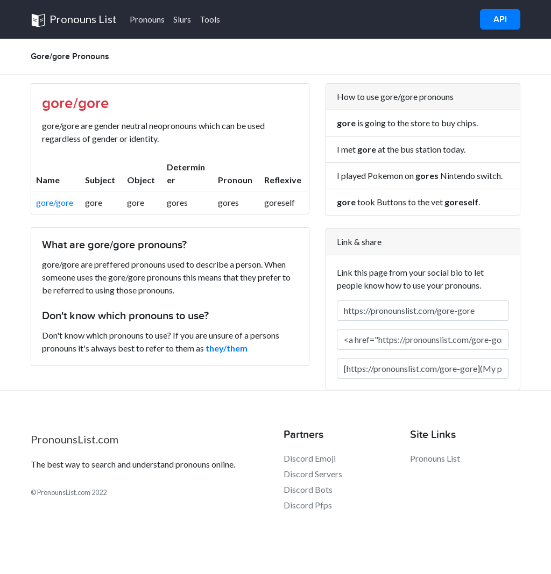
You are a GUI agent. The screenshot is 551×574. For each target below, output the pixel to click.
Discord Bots (308, 489)
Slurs (182, 19)
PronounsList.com (74, 439)
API (500, 19)
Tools (210, 19)
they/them (227, 348)
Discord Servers (313, 474)
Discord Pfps (308, 505)
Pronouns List (74, 20)
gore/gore (54, 202)
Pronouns (147, 19)
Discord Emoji (310, 458)
